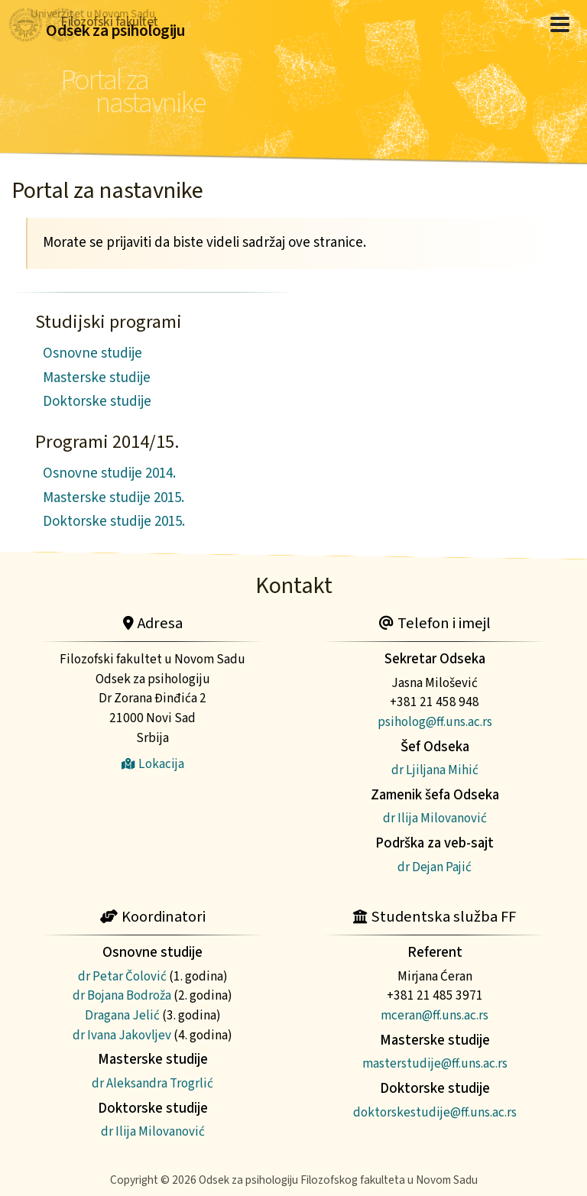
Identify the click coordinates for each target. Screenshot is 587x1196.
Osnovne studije (92, 353)
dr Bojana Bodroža (122, 995)
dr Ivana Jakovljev (122, 1035)
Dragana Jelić (122, 1015)
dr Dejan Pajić (434, 867)
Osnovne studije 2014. (109, 473)
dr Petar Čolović (122, 976)
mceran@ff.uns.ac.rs (434, 1015)
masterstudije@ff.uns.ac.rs (435, 1063)
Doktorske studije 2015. (114, 521)
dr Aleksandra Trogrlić (152, 1083)
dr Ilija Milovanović (435, 818)
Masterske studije (97, 378)
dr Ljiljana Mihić (434, 770)
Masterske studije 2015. (113, 498)
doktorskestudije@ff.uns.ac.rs (435, 1112)
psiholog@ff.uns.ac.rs (435, 721)
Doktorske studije (97, 401)
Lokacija (153, 763)
